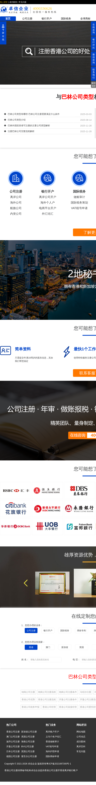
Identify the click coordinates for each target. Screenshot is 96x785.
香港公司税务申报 (30, 707)
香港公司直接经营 (68, 707)
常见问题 (22, 2)
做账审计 (79, 197)
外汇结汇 (47, 213)
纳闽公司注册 (28, 692)
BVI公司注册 (27, 746)
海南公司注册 (28, 741)
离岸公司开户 (47, 197)
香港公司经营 (49, 707)
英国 (81, 647)
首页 (7, 18)
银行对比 (94, 43)
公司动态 (80, 736)
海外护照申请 (52, 751)
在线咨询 (94, 28)
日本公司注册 (13, 751)
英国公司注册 (28, 751)
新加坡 (64, 647)
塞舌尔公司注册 (29, 756)
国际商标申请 (52, 756)
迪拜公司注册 (13, 741)
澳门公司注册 (13, 736)
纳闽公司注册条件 (68, 692)
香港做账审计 (52, 741)
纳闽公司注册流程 (47, 692)
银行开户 (47, 18)
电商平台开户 (47, 208)
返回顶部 (93, 84)
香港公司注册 (13, 731)
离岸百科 (80, 746)
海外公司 (16, 202)
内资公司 (16, 213)
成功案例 (13, 2)
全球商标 (85, 18)
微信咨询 (94, 58)
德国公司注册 (13, 756)
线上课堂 (4, 2)
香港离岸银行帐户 (69, 770)
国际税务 (66, 18)
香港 (31, 647)
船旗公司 (16, 208)
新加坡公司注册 (29, 731)
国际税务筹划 (79, 202)
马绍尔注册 (85, 692)
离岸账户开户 (52, 731)
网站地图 (80, 731)
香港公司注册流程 (47, 699)
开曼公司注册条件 (68, 699)
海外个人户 (47, 202)
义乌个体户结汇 (53, 736)
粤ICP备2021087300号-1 (58, 763)
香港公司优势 (28, 699)
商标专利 (81, 630)
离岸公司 (16, 197)
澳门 (48, 647)
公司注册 (27, 18)
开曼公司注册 (13, 746)
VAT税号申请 (79, 208)
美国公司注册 (28, 736)
